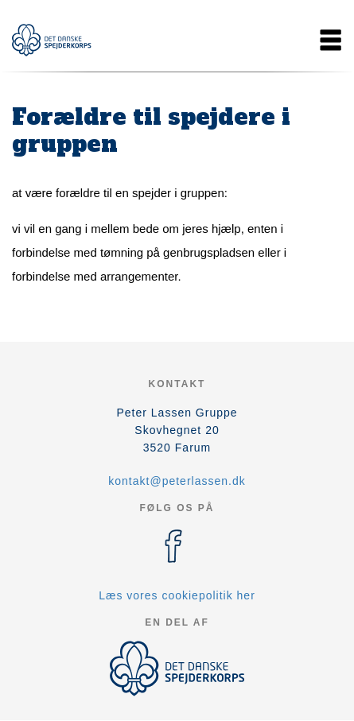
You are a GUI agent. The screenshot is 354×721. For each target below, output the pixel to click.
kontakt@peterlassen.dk (176, 481)
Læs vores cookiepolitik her (177, 595)
